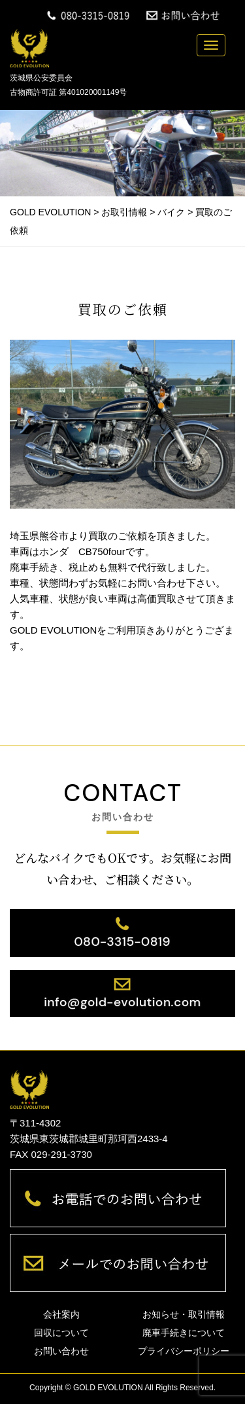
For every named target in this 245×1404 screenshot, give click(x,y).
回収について (61, 1332)
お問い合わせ (61, 1351)
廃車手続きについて (183, 1332)
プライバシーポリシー (183, 1351)
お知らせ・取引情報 (183, 1314)
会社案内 (61, 1314)
